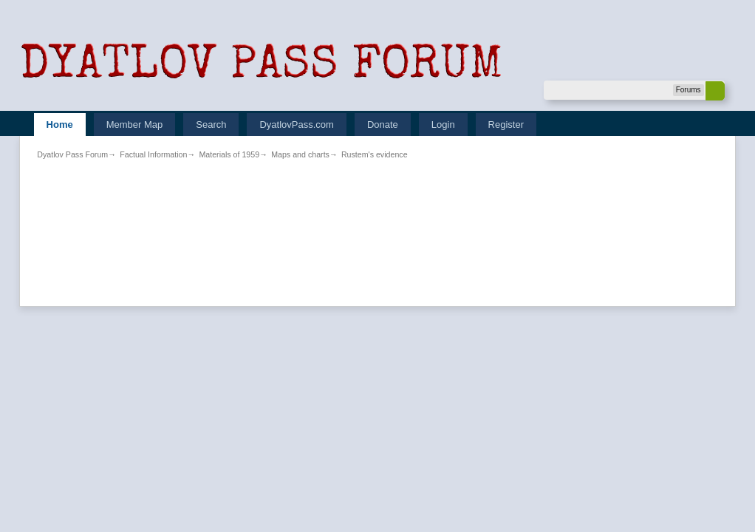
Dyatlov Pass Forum (72, 154)
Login (443, 124)
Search (211, 124)
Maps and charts (300, 154)
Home (60, 124)
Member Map (134, 124)
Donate (382, 124)
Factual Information (153, 154)
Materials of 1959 (229, 154)
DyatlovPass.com (296, 124)
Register (506, 124)
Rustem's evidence (374, 154)
